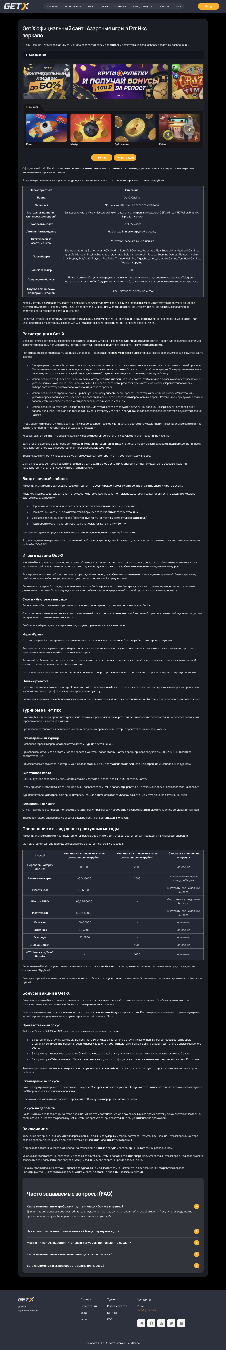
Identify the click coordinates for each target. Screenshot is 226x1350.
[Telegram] (141, 1323)
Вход (91, 6)
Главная (52, 6)
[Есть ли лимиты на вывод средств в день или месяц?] (113, 1265)
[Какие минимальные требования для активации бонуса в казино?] (113, 1206)
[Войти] (101, 157)
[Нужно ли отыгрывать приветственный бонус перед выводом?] (113, 1231)
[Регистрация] (125, 157)
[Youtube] (161, 1323)
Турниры (120, 6)
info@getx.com (146, 1310)
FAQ (178, 6)
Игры (105, 6)
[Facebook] (151, 1323)
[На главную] (26, 1299)
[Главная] (17, 6)
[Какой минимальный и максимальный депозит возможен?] (113, 1254)
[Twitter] (171, 1323)
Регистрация (73, 6)
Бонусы (164, 6)
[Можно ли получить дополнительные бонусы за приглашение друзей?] (113, 1242)
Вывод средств (142, 6)
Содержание (37, 55)
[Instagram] (181, 1323)
